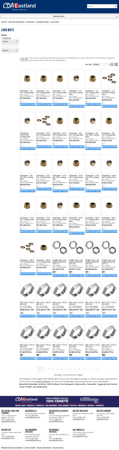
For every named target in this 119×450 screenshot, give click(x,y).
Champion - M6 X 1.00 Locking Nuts (30, 242)
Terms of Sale (30, 428)
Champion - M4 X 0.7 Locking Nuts (93, 198)
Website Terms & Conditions (12, 428)
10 (81, 349)
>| (98, 349)
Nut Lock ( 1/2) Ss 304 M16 (44, 325)
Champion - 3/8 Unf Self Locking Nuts (29, 157)
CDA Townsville (79, 410)
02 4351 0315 (10, 400)
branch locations (54, 361)
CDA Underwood (31, 410)
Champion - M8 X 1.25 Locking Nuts (45, 242)
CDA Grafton (6, 410)
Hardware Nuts (42, 21)
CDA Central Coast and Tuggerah (10, 392)
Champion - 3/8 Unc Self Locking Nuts (93, 115)
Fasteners (30, 21)
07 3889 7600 (57, 419)
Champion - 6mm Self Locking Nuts (109, 156)
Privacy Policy (58, 428)
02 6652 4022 (105, 398)
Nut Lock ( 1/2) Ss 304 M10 (108, 283)
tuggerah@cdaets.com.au (8, 402)
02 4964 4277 (57, 400)
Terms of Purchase (44, 428)
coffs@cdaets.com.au (102, 399)
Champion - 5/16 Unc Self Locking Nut (61, 157)
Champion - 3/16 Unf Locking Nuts (61, 114)
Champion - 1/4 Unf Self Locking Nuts (108, 72)
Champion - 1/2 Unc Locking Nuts (30, 72)
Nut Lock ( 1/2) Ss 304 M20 (60, 325)
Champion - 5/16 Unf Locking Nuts (77, 156)
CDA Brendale (54, 410)
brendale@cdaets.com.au (56, 421)
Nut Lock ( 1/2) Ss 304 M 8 (92, 283)
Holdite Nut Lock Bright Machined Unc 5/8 (93, 242)
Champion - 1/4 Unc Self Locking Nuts (77, 72)
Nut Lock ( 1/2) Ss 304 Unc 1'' (92, 325)
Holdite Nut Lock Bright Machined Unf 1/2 (109, 242)
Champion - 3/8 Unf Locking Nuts (109, 114)
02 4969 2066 (34, 396)
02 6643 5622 (10, 417)
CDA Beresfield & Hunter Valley (58, 392)
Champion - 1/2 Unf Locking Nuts (45, 72)
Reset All (6, 38)
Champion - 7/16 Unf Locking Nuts (45, 198)
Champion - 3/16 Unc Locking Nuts (45, 114)
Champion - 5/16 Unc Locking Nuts (45, 156)
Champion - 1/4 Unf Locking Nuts (93, 72)
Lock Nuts (55, 21)
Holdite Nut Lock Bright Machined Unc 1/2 (61, 242)
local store (63, 41)
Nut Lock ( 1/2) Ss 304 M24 (76, 325)
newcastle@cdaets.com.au (32, 398)
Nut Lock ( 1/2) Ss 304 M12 (29, 325)
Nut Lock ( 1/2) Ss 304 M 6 (76, 283)
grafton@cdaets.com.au (8, 418)
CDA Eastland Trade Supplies (22, 445)
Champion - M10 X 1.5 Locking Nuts (77, 199)
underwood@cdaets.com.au (33, 421)
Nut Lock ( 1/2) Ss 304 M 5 (60, 283)
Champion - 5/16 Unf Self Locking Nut (93, 157)
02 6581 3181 (81, 398)
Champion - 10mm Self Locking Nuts (28, 115)
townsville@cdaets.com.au (80, 417)
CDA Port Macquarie (80, 391)
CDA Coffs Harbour (103, 391)
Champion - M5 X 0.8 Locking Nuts (109, 198)
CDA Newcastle (31, 391)
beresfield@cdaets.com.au (56, 402)
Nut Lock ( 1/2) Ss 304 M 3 (29, 283)
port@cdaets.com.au (78, 399)
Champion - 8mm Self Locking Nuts (61, 198)
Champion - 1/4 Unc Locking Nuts (61, 72)
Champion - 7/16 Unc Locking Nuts (30, 198)
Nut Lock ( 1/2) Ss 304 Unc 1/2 (108, 325)
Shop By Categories (16, 21)
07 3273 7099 (34, 419)
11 (86, 349)
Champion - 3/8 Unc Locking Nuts (77, 114)
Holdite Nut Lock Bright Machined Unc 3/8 (77, 242)
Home (3, 21)
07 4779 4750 (81, 415)
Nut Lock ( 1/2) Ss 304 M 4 (44, 283)
